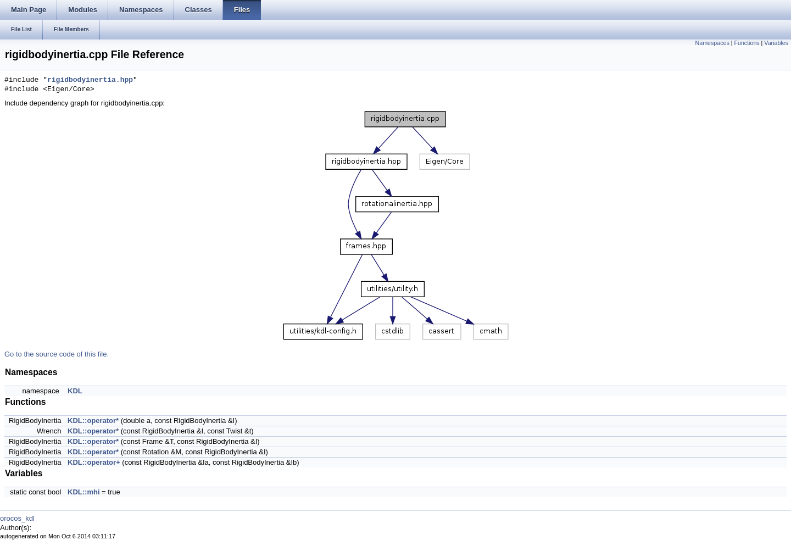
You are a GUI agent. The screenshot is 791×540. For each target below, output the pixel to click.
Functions (746, 43)
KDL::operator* (93, 420)
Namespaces (712, 43)
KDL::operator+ (94, 462)
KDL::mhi (84, 492)
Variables (776, 43)
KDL (75, 391)
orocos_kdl (17, 518)
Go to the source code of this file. (56, 354)
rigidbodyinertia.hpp (90, 80)
